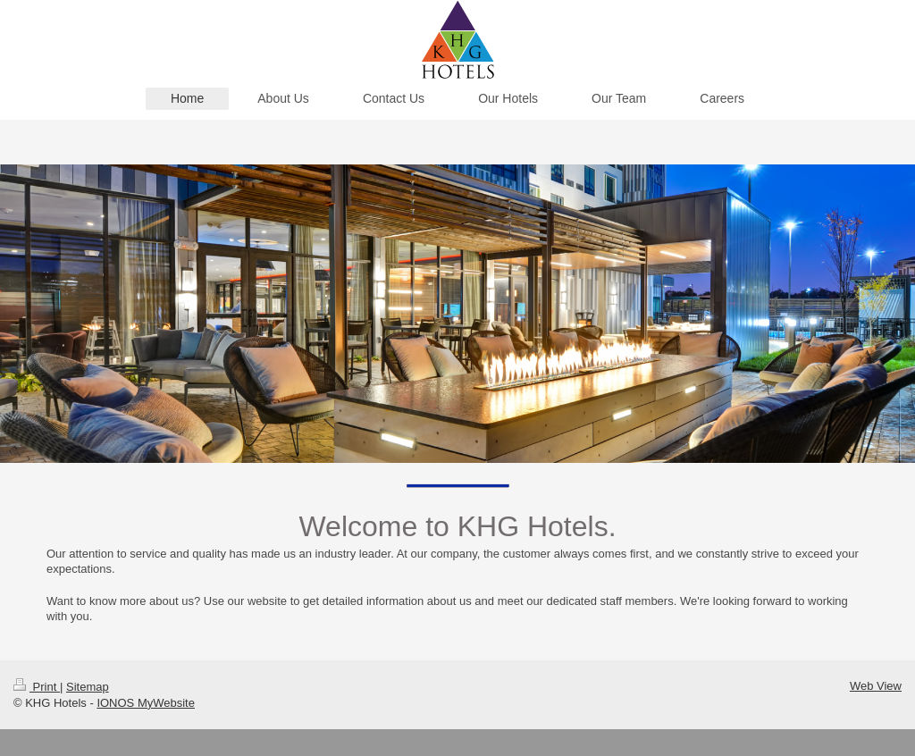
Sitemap (87, 686)
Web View (876, 686)
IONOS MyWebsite (146, 703)
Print (36, 686)
